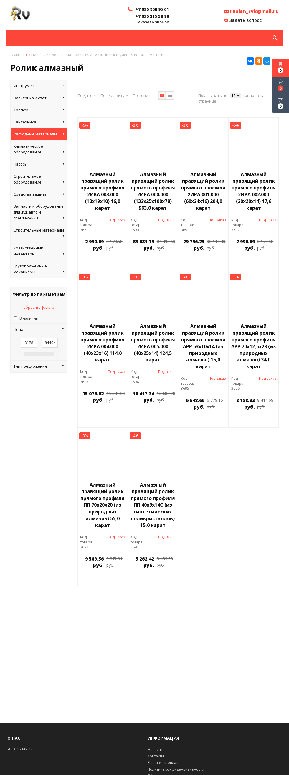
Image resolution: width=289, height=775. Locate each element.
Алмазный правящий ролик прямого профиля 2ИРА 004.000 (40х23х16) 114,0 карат (102, 343)
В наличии (28, 318)
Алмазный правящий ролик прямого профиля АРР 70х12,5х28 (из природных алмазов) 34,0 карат (253, 346)
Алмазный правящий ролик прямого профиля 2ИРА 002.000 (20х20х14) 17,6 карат (254, 191)
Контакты (156, 756)
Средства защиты (39, 194)
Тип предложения (39, 366)
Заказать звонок (152, 22)
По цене (142, 95)
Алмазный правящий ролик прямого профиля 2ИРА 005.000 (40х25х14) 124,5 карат (153, 343)
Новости (155, 749)
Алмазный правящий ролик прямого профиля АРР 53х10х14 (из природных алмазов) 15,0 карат (203, 346)
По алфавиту (114, 95)
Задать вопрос (243, 20)
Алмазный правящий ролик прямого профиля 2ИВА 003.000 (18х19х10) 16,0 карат (102, 191)
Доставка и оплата (164, 762)
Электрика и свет (39, 98)
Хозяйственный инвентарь (39, 251)
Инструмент (39, 86)
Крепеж (39, 110)
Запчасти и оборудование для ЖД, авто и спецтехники (39, 212)
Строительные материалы (39, 233)
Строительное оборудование (39, 179)
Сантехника (39, 122)
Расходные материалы (39, 134)
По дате (86, 95)
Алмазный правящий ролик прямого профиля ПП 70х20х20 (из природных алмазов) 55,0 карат (102, 505)
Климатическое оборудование (39, 149)
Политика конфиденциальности (176, 769)
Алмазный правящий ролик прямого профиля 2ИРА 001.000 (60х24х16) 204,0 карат (203, 191)
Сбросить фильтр (38, 307)
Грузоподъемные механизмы (39, 269)
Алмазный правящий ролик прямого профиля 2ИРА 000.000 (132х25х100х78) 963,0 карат (153, 191)
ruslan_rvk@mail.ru (251, 11)
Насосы (39, 164)
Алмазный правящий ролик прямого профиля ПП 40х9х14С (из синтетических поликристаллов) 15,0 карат (153, 505)
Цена (39, 329)
